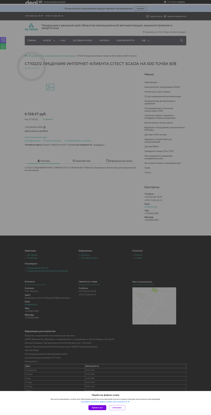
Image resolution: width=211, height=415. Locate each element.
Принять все (97, 408)
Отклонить (117, 408)
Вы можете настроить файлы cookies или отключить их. (104, 402)
